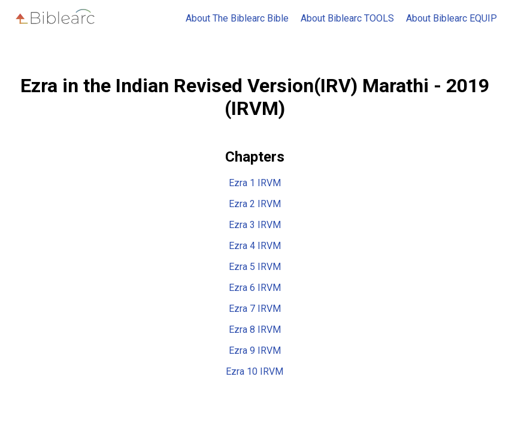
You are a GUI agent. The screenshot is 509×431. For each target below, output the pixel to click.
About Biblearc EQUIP (451, 18)
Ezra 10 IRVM (254, 371)
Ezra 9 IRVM (255, 350)
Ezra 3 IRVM (255, 224)
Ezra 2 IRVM (255, 204)
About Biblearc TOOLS (347, 18)
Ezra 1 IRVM (255, 183)
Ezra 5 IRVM (255, 266)
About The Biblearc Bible (237, 18)
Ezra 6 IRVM (255, 287)
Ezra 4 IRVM (255, 245)
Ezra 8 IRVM (255, 329)
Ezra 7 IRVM (255, 308)
